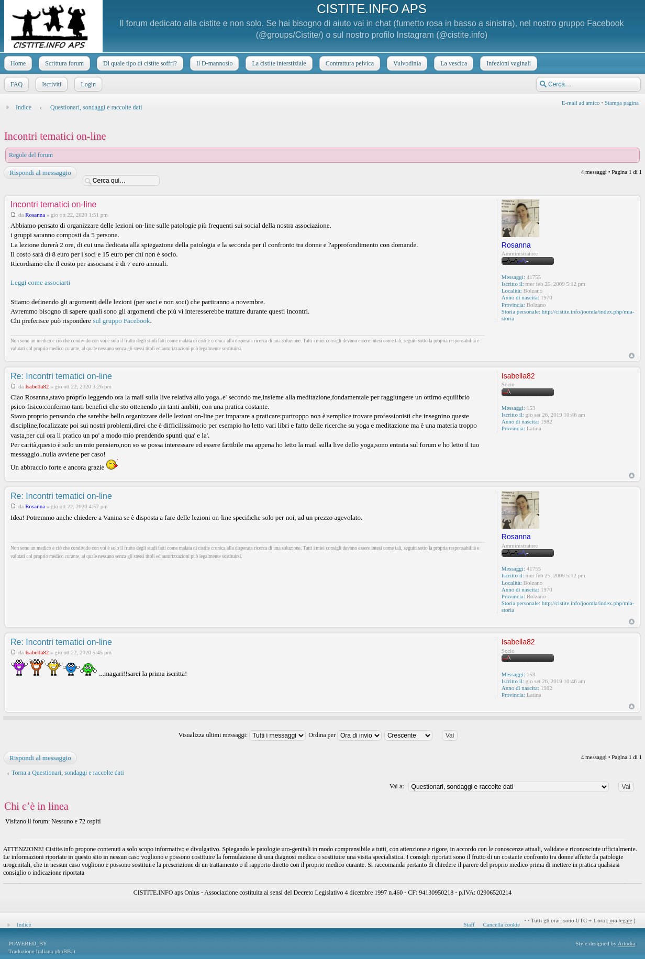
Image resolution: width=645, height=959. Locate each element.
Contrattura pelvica (349, 63)
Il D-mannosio (213, 63)
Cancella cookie (501, 924)
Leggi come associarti (40, 282)
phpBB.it (64, 951)
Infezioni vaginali (507, 63)
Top (632, 356)
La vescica (452, 63)
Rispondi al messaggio (39, 173)
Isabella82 (37, 386)
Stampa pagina (622, 102)
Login (87, 84)
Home (17, 63)
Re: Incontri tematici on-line (61, 376)
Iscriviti (50, 84)
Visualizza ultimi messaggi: (242, 735)
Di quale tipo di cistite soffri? (139, 63)
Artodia (627, 943)
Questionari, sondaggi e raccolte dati (96, 107)
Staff (468, 924)
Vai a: (397, 786)
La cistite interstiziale (278, 63)
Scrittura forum (63, 63)
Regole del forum (31, 155)
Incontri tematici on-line (55, 136)
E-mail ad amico (581, 102)
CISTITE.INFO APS (371, 9)
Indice (23, 107)
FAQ (15, 84)
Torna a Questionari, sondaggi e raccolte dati (68, 772)
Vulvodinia (406, 63)
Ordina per (345, 735)
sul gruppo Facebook (121, 321)
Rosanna (35, 214)
